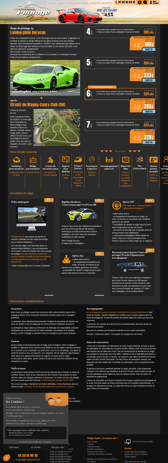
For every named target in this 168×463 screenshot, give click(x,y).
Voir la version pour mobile (139, 441)
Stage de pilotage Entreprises (73, 3)
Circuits (52, 3)
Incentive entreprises (95, 449)
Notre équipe (92, 441)
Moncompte (156, 2)
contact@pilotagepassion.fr (28, 459)
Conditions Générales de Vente (99, 454)
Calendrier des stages (101, 3)
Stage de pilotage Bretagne (61, 456)
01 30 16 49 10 (27, 455)
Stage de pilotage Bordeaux (61, 451)
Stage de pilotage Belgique (61, 459)
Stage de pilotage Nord (59, 454)
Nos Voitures (39, 3)
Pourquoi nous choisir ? (96, 451)
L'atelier (90, 444)
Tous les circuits (93, 446)
